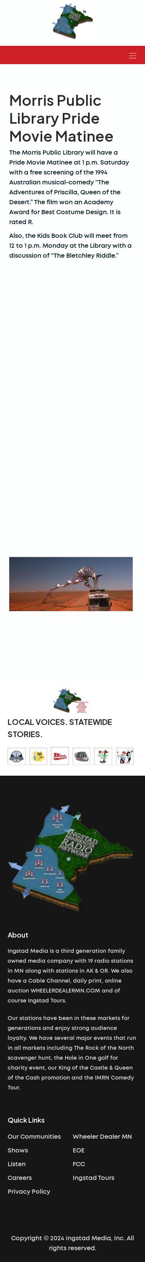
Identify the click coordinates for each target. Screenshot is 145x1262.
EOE (79, 1150)
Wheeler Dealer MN (102, 1137)
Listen (17, 1164)
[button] (132, 55)
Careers (20, 1178)
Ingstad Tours (93, 1178)
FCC (79, 1164)
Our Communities (34, 1137)
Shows (18, 1150)
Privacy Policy (29, 1192)
